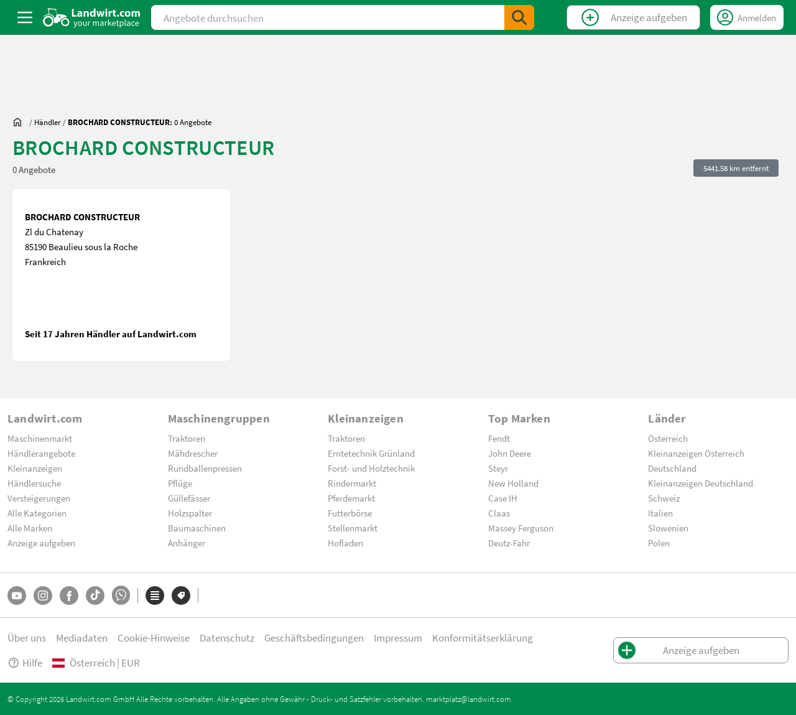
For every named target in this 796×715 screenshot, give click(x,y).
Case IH (502, 498)
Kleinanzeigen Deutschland (700, 483)
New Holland (513, 483)
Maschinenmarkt (39, 438)
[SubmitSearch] (519, 17)
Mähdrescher (193, 453)
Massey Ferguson (520, 527)
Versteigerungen (38, 498)
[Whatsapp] (121, 595)
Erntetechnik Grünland (371, 453)
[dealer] (47, 122)
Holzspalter (190, 513)
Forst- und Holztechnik (371, 468)
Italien (660, 513)
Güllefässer (189, 498)
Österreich (668, 438)
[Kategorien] (155, 595)
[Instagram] (43, 595)
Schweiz (664, 498)
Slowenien (668, 527)
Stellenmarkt (352, 527)
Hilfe (24, 662)
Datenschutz (227, 637)
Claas (499, 513)
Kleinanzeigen (34, 468)
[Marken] (181, 595)
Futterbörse (350, 513)
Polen (659, 542)
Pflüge (180, 483)
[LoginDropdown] (747, 17)
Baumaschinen (197, 527)
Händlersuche (34, 483)
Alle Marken (29, 527)
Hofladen (345, 542)
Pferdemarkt (351, 498)
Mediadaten (82, 637)
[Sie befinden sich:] (20, 122)
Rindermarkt (352, 483)
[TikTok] (95, 595)
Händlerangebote (41, 453)
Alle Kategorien (37, 513)
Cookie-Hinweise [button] (154, 637)
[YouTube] (16, 595)
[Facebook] (69, 595)
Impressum (398, 637)
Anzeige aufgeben (41, 542)
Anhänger (186, 542)
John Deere (509, 453)
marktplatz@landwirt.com (468, 698)
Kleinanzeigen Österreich (696, 453)
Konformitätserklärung (482, 637)
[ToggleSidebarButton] (24, 17)
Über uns (26, 637)
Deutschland (672, 468)
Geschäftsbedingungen (314, 637)
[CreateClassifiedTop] (633, 17)
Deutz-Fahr (509, 542)
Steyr (498, 468)
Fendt (499, 438)
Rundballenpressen (205, 468)
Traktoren (186, 438)
